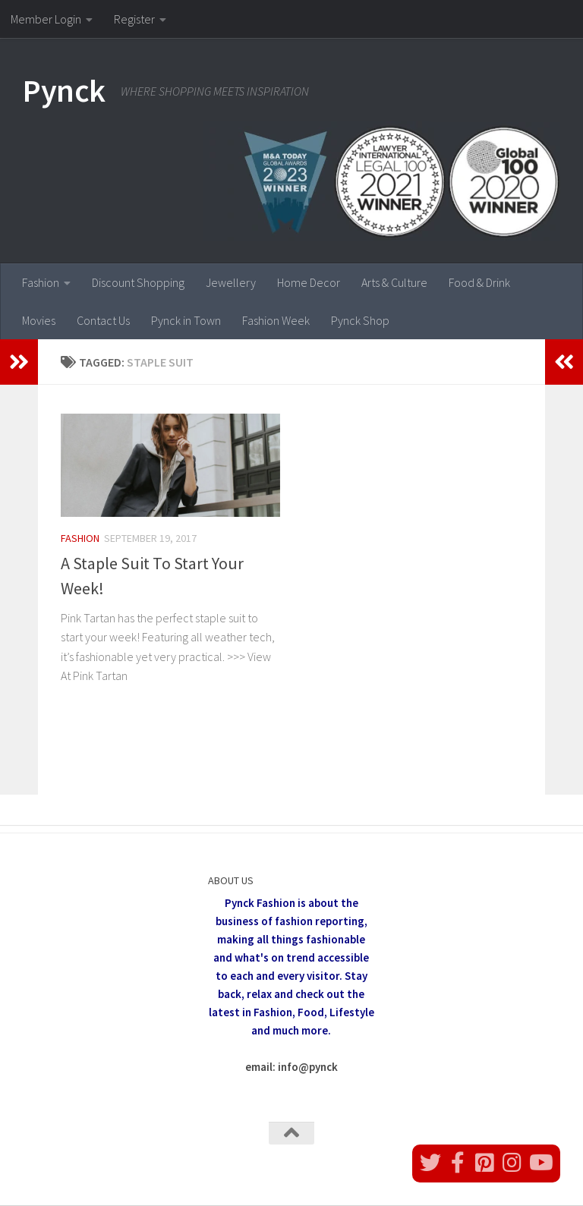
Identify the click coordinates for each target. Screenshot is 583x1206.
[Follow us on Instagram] (512, 1162)
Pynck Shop (360, 320)
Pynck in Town (186, 320)
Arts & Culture (394, 282)
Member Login (46, 19)
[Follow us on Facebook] (457, 1162)
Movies (38, 320)
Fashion (40, 282)
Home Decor (308, 282)
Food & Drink (479, 282)
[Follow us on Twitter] (430, 1162)
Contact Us (103, 320)
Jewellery (231, 282)
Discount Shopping (138, 282)
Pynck (64, 90)
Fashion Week (276, 320)
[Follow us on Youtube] (539, 1162)
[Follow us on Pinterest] (485, 1162)
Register (134, 19)
